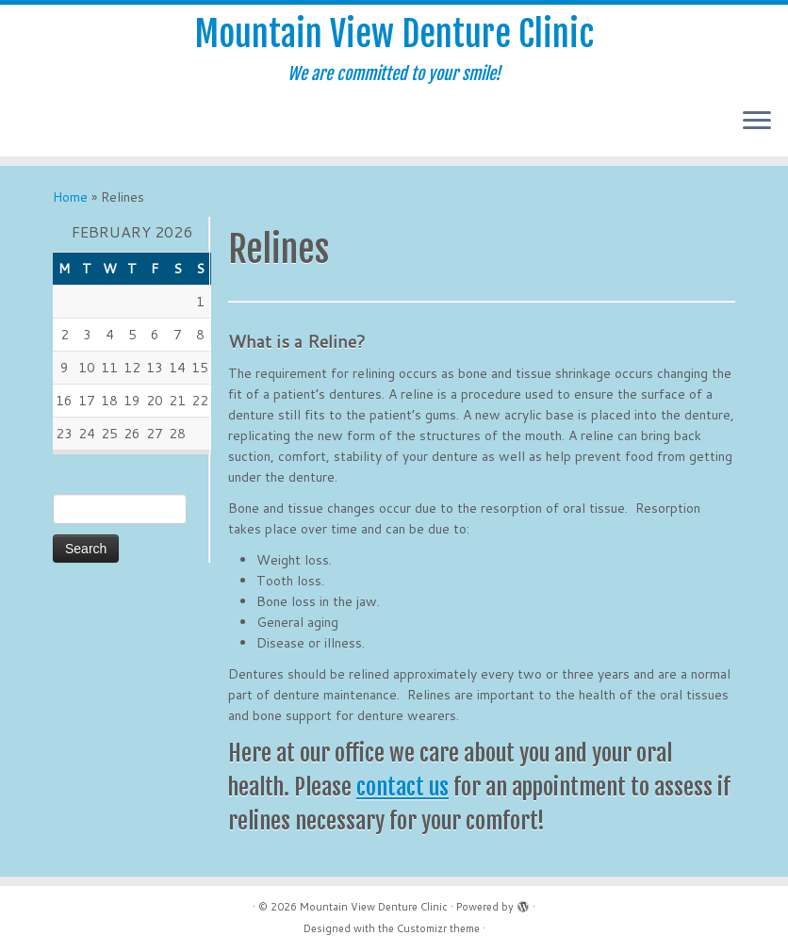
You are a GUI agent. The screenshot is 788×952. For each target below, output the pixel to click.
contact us (402, 796)
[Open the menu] (757, 129)
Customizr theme (438, 928)
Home (70, 206)
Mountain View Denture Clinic (394, 37)
